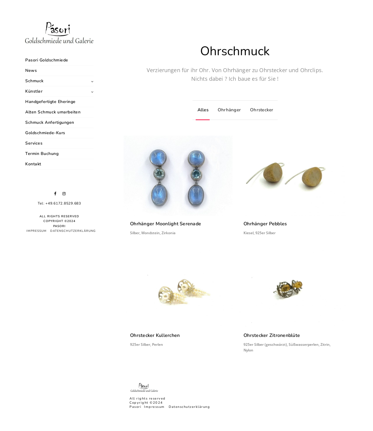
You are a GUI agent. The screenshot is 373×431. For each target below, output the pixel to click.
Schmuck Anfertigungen (49, 122)
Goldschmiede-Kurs (45, 133)
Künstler (33, 91)
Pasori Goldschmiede (46, 60)
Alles (201, 110)
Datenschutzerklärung (73, 231)
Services (33, 143)
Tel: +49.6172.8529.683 (59, 203)
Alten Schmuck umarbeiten (52, 112)
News (31, 70)
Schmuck (34, 81)
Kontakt (33, 164)
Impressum (36, 231)
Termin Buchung (42, 153)
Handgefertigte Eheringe (50, 101)
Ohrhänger (228, 110)
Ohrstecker (260, 110)
